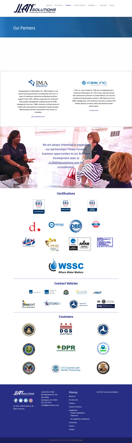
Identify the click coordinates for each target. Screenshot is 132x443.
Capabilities (91, 5)
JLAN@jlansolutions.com (63, 162)
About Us (49, 5)
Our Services (59, 5)
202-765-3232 (46, 403)
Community (103, 5)
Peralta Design (76, 440)
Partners (68, 5)
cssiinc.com (94, 110)
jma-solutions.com (38, 117)
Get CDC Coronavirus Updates (107, 392)
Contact (48, 11)
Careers (112, 5)
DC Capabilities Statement (79, 419)
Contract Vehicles (79, 5)
